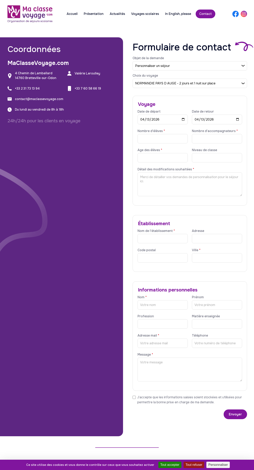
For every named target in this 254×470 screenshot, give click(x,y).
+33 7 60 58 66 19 (88, 88)
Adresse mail (148, 335)
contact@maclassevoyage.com (39, 99)
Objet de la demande (148, 58)
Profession (146, 316)
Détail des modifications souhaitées (166, 169)
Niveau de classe (204, 150)
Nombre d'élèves (151, 131)
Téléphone (200, 335)
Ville (196, 250)
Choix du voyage (145, 75)
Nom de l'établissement (156, 231)
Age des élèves (150, 150)
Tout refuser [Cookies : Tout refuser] (194, 464)
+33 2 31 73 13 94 (27, 88)
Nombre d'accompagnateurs (215, 131)
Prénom (198, 297)
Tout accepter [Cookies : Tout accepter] (169, 464)
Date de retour (203, 111)
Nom (142, 297)
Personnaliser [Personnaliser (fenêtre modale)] (218, 464)
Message (145, 354)
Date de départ (149, 111)
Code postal (147, 250)
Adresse (198, 231)
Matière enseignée (206, 316)
